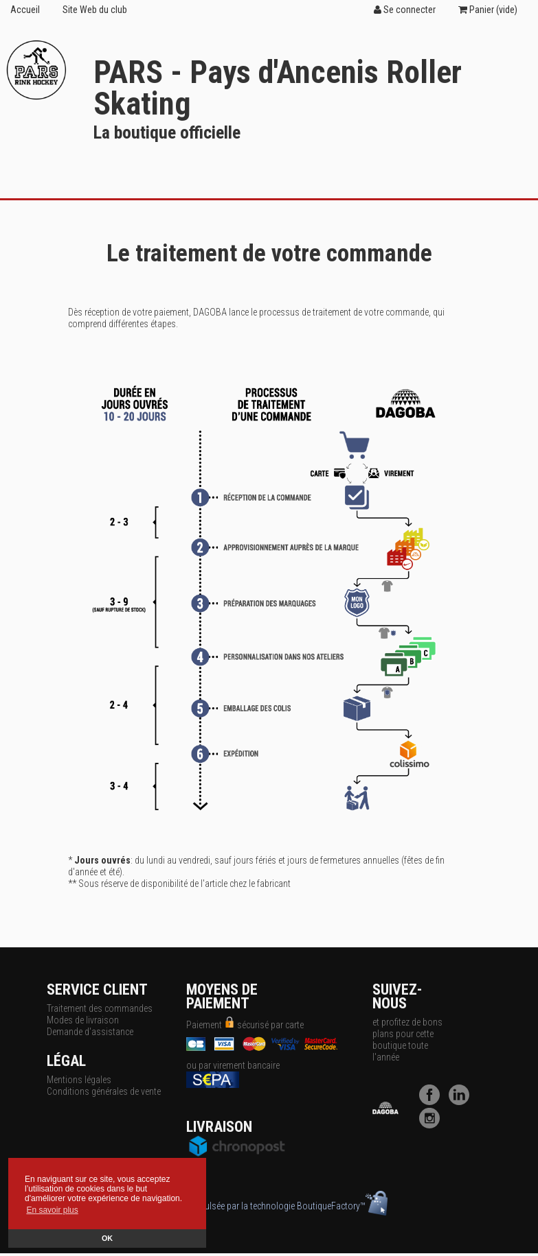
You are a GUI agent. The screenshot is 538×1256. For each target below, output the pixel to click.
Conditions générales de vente (104, 1091)
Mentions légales (79, 1079)
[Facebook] (433, 1101)
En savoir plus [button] (52, 1210)
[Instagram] (433, 1124)
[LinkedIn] (462, 1101)
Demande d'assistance (90, 1031)
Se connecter (405, 9)
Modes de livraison (83, 1020)
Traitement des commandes (100, 1008)
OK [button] (107, 1238)
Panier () (487, 9)
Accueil (25, 9)
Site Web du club (95, 9)
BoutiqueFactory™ (342, 1205)
